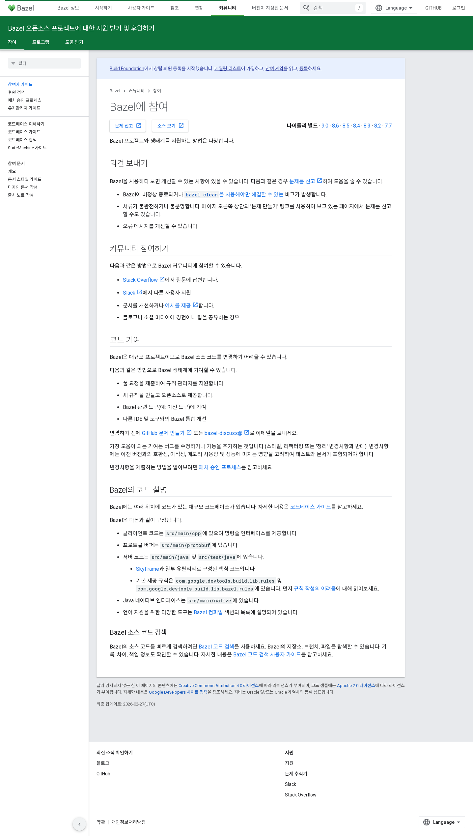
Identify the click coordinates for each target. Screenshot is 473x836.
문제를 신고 (302, 181)
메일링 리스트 (227, 68)
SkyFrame (147, 569)
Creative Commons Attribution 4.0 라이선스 (219, 685)
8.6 (335, 126)
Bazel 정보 (68, 8)
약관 (101, 822)
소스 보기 (170, 126)
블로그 (103, 763)
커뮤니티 (137, 90)
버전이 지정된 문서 (270, 8)
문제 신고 (128, 126)
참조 (174, 8)
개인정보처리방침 (128, 822)
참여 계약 (274, 68)
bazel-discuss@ (223, 433)
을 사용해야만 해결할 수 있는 (234, 194)
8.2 (377, 126)
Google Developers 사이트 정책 (178, 692)
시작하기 (103, 8)
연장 (199, 8)
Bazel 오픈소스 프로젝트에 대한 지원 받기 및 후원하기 (81, 28)
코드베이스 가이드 (310, 507)
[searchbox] (44, 63)
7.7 (388, 126)
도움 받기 (74, 42)
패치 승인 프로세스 (220, 467)
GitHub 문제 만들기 (163, 433)
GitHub (433, 8)
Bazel (115, 90)
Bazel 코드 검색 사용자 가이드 (267, 654)
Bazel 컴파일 (208, 612)
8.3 (367, 126)
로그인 (458, 8)
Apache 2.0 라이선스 (356, 685)
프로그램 (40, 42)
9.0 (324, 126)
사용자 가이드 (141, 8)
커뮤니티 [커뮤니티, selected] (227, 8)
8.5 (346, 126)
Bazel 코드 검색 (216, 647)
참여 (157, 90)
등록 (303, 68)
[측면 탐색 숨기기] (79, 824)
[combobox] (333, 8)
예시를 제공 (178, 306)
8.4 (356, 126)
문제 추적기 (296, 773)
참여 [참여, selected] (12, 42)
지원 (289, 763)
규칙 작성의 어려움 (315, 589)
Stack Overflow (140, 280)
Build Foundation (127, 68)
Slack (129, 293)
